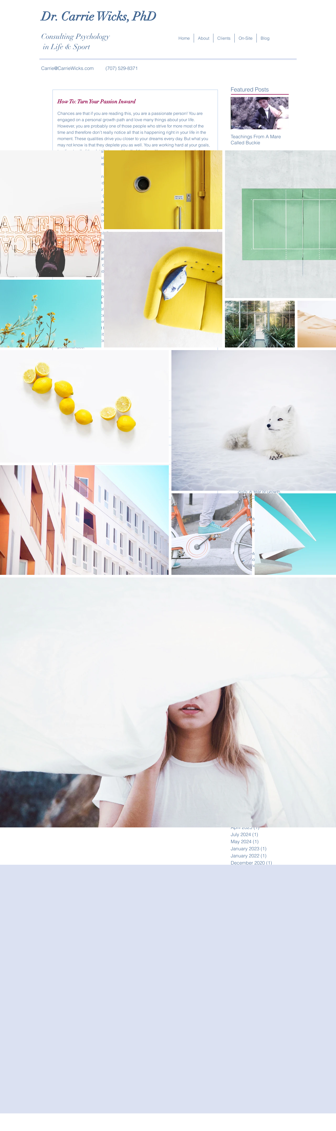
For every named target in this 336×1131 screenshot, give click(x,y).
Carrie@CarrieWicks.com (67, 68)
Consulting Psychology (75, 36)
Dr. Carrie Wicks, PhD (98, 16)
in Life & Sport (65, 46)
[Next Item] (280, 113)
